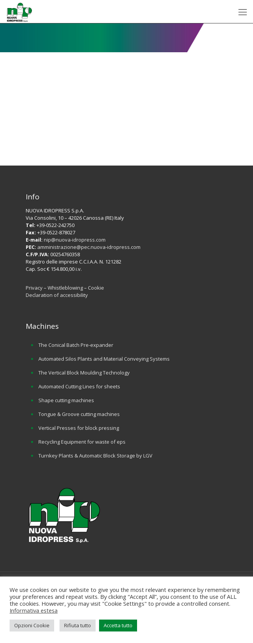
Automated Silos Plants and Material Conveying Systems (104, 358)
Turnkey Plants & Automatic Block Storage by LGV (95, 455)
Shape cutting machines (66, 400)
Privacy (34, 287)
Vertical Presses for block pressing (78, 427)
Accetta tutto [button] (118, 625)
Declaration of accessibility (57, 295)
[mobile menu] (242, 11)
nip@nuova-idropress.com (75, 239)
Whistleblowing (66, 287)
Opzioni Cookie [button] (32, 625)
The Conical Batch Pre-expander (75, 344)
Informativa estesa (34, 610)
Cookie (96, 287)
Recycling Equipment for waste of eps (82, 441)
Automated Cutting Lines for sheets (79, 386)
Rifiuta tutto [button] (77, 625)
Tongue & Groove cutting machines (79, 414)
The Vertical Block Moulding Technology (84, 372)
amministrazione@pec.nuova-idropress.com (89, 247)
